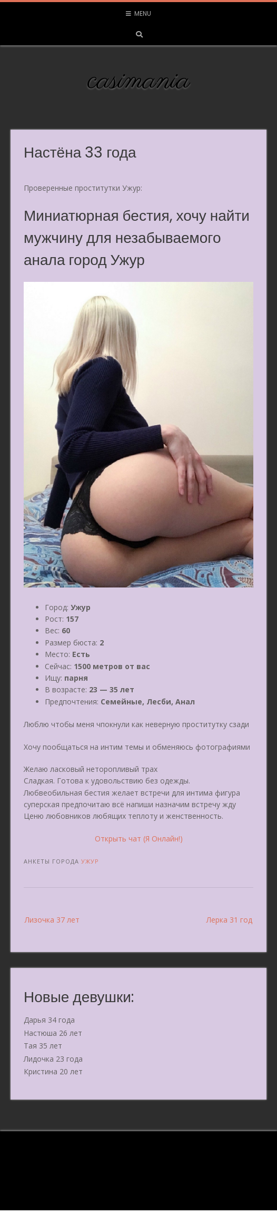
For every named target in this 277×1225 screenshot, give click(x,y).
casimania (138, 81)
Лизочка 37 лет (52, 920)
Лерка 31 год (229, 920)
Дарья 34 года (49, 1020)
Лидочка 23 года (53, 1059)
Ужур (90, 861)
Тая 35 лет (43, 1046)
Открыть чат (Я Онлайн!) (139, 839)
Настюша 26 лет (53, 1033)
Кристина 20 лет (53, 1071)
